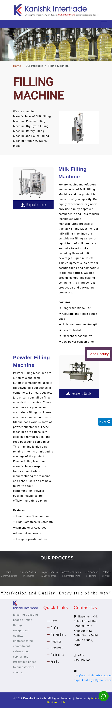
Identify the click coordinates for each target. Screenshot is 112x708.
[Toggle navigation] (104, 24)
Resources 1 (58, 648)
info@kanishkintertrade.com (93, 675)
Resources (57, 641)
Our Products (58, 634)
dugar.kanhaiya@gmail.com (92, 680)
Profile (55, 628)
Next (104, 421)
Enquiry (55, 661)
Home (17, 66)
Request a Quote (33, 204)
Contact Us (57, 655)
